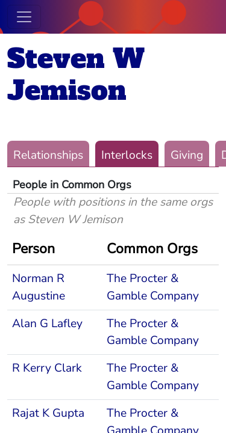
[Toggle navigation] (24, 17)
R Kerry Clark (47, 368)
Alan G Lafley (47, 323)
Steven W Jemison (76, 74)
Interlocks (126, 155)
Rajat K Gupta (48, 413)
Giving (187, 155)
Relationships (48, 155)
